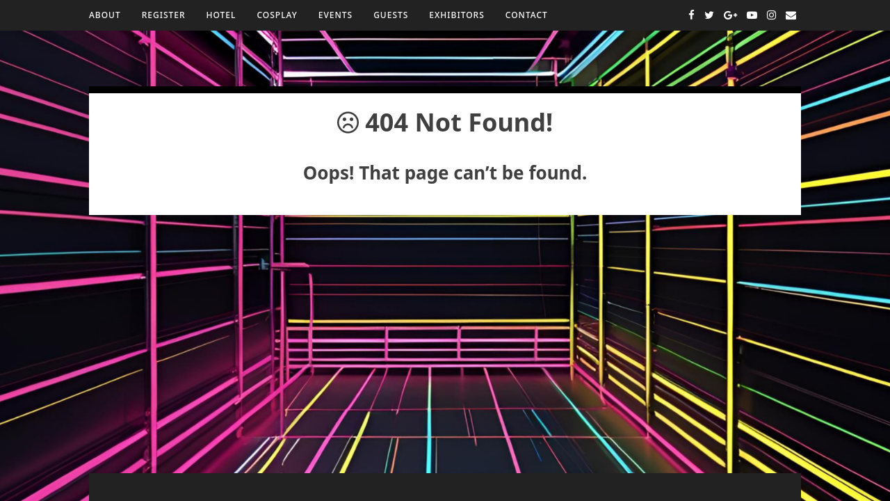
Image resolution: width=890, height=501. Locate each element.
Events (335, 15)
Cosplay (277, 15)
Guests (390, 15)
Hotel (221, 15)
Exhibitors (456, 15)
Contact (526, 15)
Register (164, 15)
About (105, 15)
